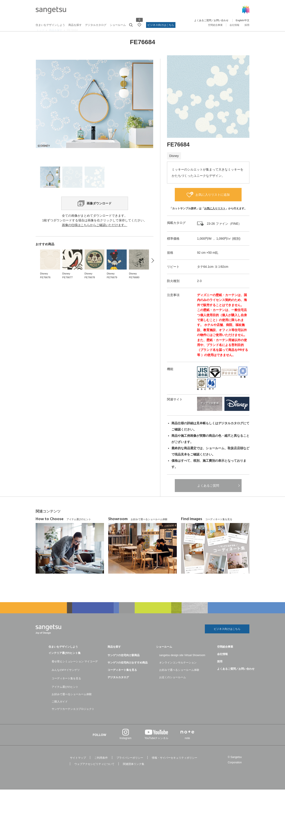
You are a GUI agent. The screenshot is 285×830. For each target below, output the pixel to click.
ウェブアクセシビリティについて (94, 773)
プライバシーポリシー (129, 767)
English (240, 20)
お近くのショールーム (172, 686)
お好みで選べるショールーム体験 (72, 703)
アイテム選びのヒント (65, 696)
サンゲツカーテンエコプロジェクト (73, 718)
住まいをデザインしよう (50, 25)
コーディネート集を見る (66, 687)
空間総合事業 (215, 25)
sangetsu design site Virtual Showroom (182, 664)
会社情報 (234, 25)
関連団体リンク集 (133, 773)
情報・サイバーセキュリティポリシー (174, 767)
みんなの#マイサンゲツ (66, 679)
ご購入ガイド (60, 711)
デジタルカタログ (95, 25)
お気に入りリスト (215, 216)
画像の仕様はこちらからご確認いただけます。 (94, 254)
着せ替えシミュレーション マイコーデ (75, 670)
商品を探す (75, 25)
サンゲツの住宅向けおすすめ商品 (128, 671)
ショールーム (118, 25)
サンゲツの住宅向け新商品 (124, 664)
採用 (246, 25)
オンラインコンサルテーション (178, 671)
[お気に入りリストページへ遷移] (139, 25)
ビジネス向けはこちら (160, 25)
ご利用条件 (101, 767)
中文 (246, 20)
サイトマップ (78, 767)
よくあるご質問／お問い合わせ (211, 20)
